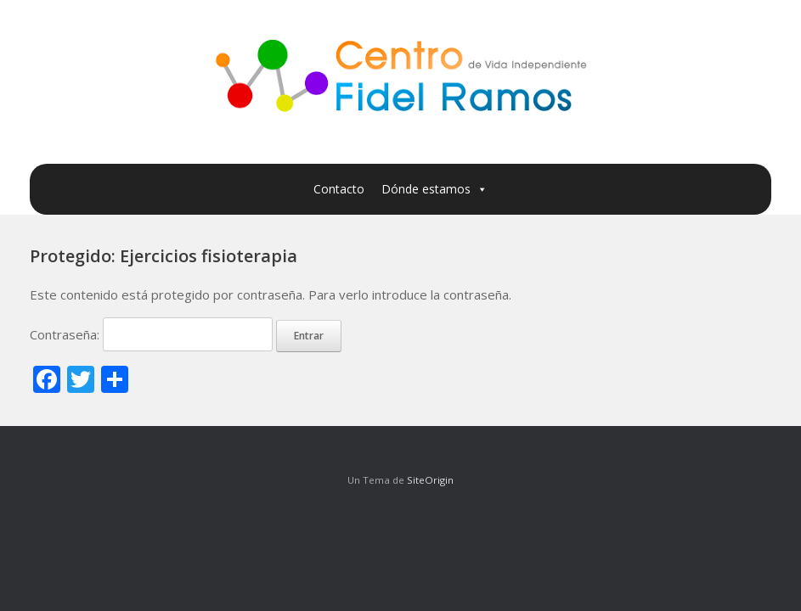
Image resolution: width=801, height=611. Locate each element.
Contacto (338, 189)
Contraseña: (151, 334)
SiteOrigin (430, 480)
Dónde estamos (434, 189)
